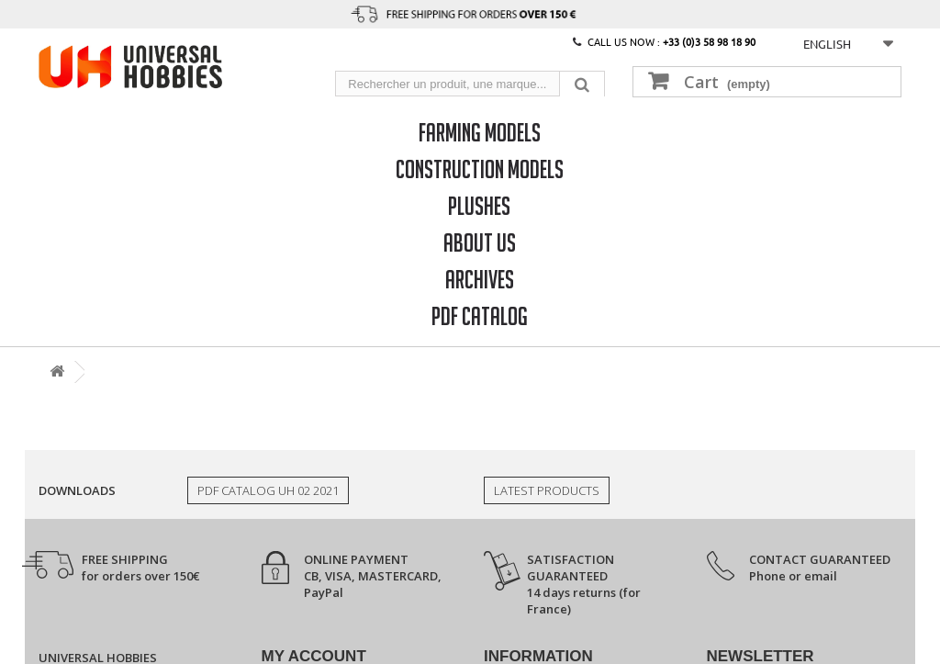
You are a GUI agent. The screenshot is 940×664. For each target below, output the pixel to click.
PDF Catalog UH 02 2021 (268, 490)
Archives (479, 278)
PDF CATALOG (479, 315)
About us (479, 242)
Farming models (480, 132)
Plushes (479, 205)
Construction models (480, 168)
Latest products (546, 490)
